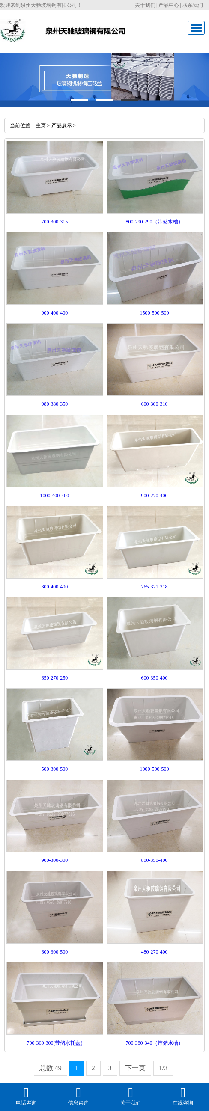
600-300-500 (54, 952)
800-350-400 (154, 860)
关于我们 (145, 5)
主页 (41, 125)
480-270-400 (154, 952)
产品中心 (168, 5)
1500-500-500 (154, 313)
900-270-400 (154, 496)
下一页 (135, 1068)
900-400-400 (54, 313)
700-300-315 (54, 222)
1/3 (163, 1068)
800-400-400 (54, 587)
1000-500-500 (154, 769)
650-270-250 (54, 678)
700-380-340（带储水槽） (154, 1043)
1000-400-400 (54, 496)
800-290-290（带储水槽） (154, 222)
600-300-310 (154, 404)
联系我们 (192, 5)
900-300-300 (54, 860)
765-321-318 (154, 587)
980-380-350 (54, 404)
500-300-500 (54, 769)
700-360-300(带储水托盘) (54, 1043)
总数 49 (50, 1068)
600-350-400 (154, 678)
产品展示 (61, 125)
